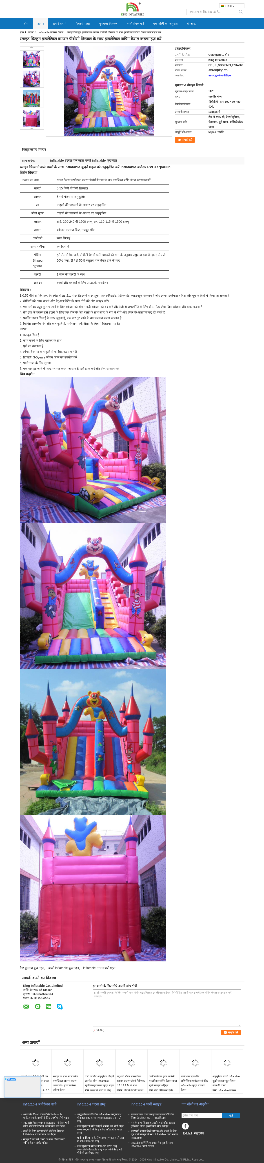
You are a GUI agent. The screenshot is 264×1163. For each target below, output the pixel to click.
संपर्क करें (187, 140)
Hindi (230, 5)
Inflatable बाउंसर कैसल (51, 32)
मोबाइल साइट (190, 1139)
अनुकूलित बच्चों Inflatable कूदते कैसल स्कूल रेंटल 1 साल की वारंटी (226, 1081)
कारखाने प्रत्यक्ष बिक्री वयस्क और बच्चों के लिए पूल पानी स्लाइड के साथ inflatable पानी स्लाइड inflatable (154, 1134)
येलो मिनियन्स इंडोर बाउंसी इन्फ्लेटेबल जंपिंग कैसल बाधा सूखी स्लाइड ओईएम (163, 1081)
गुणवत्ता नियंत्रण (108, 23)
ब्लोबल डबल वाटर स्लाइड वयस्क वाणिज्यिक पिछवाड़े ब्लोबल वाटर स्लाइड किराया (152, 1116)
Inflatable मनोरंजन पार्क (40, 1104)
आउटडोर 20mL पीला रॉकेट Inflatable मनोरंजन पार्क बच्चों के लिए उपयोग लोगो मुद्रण (46, 1116)
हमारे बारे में (60, 23)
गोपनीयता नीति (65, 1159)
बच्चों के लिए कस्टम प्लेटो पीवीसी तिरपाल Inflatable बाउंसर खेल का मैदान (43, 1133)
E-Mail (187, 1133)
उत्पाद (40, 23)
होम (26, 23)
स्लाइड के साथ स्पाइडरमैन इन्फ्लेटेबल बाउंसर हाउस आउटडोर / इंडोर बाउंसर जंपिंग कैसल (65, 1083)
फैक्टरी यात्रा (82, 23)
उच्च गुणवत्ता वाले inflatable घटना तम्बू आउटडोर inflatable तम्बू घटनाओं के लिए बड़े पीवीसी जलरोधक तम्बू (99, 1149)
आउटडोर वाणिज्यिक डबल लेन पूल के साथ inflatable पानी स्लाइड (152, 1144)
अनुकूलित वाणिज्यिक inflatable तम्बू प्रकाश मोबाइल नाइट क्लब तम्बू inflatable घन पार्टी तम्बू (99, 1118)
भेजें (231, 1115)
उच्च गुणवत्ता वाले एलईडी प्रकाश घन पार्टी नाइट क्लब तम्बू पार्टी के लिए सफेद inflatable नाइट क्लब (100, 1129)
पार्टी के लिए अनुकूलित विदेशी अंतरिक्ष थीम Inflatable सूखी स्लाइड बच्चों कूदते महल (99, 1081)
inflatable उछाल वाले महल (99, 968)
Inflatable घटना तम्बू (91, 1104)
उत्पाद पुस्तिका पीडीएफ (220, 75)
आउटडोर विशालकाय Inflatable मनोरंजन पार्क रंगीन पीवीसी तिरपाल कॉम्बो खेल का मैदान (46, 1124)
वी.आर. (191, 23)
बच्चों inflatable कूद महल (63, 968)
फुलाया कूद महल (34, 968)
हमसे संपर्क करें (135, 23)
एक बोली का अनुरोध (165, 23)
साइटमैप (199, 1133)
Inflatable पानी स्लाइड (146, 1104)
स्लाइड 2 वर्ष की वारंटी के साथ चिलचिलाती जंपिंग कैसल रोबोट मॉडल (44, 1141)
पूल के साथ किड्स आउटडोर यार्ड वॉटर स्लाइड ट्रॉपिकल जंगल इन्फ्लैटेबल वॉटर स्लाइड (153, 1124)
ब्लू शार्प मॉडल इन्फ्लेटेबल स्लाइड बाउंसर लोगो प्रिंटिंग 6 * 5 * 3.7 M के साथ (131, 1081)
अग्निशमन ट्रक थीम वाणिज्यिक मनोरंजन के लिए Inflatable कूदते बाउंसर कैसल (194, 1083)
